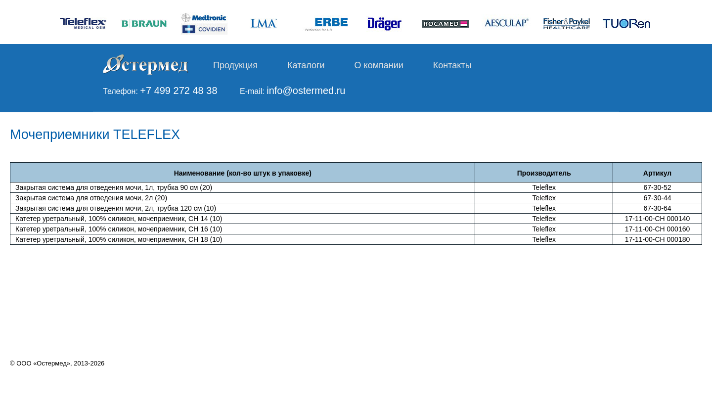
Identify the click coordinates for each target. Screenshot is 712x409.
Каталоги (306, 65)
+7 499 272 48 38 (178, 90)
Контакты (452, 65)
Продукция (235, 65)
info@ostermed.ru (306, 90)
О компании (379, 65)
